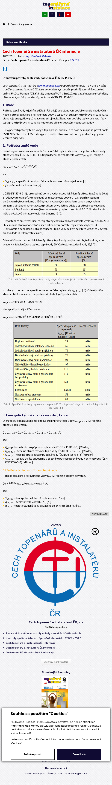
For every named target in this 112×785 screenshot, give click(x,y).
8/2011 (74, 60)
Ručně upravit (33, 754)
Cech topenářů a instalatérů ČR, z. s (56, 622)
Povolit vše (79, 754)
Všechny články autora (56, 661)
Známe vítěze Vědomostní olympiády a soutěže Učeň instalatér (42, 633)
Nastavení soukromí (56, 768)
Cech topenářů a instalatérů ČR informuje (29, 647)
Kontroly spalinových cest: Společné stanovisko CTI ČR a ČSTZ (42, 638)
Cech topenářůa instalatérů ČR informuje (28, 652)
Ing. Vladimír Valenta (39, 56)
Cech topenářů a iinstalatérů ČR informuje (29, 642)
